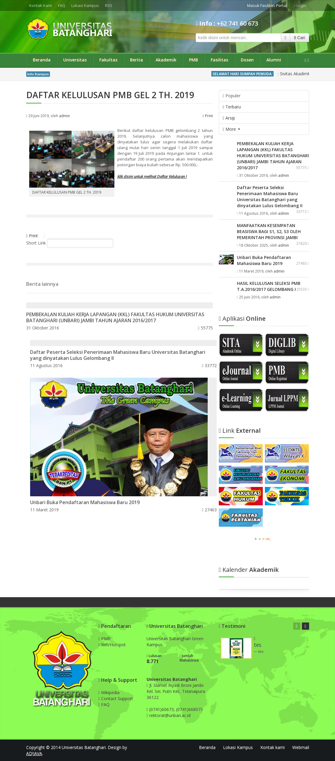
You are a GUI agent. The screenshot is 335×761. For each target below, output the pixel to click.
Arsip (229, 118)
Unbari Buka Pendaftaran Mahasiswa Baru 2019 (85, 502)
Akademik (166, 60)
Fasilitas (219, 60)
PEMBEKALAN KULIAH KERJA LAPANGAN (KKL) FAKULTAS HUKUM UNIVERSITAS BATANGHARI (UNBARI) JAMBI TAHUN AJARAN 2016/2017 (115, 317)
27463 (209, 510)
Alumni (273, 60)
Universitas (75, 60)
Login (300, 5)
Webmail (300, 747)
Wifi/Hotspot (112, 644)
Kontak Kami (40, 5)
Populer (231, 95)
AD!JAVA (34, 753)
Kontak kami (272, 747)
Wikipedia (108, 692)
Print (207, 115)
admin (64, 115)
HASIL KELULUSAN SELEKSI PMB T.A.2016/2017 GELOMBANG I (268, 286)
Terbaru (232, 107)
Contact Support (115, 698)
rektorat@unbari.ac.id (170, 715)
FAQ (61, 5)
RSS (108, 5)
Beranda (42, 60)
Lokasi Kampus (85, 5)
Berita (136, 60)
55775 (205, 328)
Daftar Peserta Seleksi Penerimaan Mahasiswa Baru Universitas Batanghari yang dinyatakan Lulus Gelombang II (117, 355)
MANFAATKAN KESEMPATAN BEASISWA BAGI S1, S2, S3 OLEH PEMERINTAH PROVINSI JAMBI (269, 231)
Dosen (247, 60)
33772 (209, 365)
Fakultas (108, 60)
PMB (193, 60)
